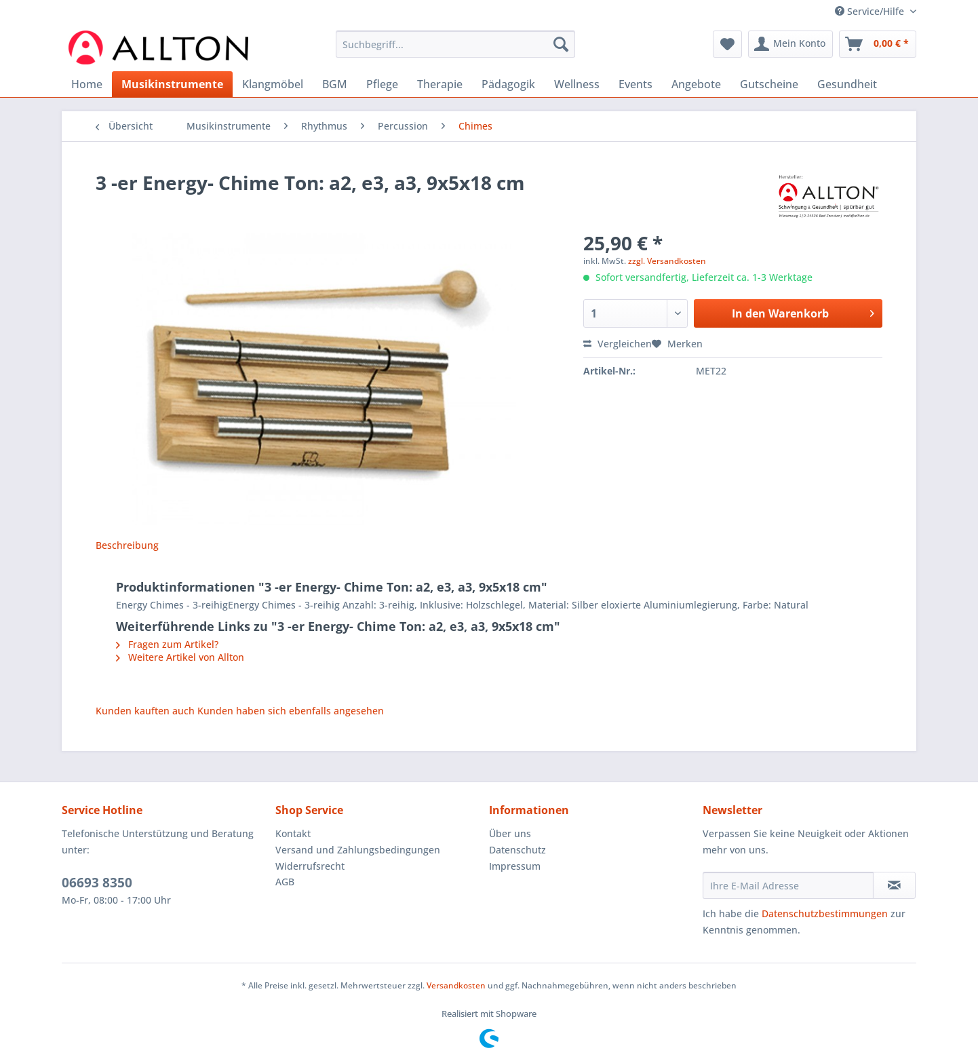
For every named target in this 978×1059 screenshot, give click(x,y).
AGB (284, 881)
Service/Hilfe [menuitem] (871, 11)
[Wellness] (577, 84)
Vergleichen (617, 343)
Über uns (510, 833)
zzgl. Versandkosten (667, 261)
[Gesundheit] (847, 84)
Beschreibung (127, 545)
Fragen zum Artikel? (167, 644)
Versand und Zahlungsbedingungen (357, 849)
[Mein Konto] (790, 44)
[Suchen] (561, 44)
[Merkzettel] (727, 44)
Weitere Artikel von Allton (180, 657)
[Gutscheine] (769, 84)
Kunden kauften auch (145, 710)
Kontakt (293, 833)
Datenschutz (517, 849)
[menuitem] (455, 51)
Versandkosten (456, 985)
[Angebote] (696, 84)
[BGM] (335, 84)
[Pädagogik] (508, 84)
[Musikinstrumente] (172, 84)
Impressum (515, 866)
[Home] (87, 84)
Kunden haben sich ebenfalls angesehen (290, 710)
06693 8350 (97, 882)
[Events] (635, 84)
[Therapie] (440, 84)
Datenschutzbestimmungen (825, 913)
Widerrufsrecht (310, 866)
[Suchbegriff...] (455, 44)
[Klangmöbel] (273, 84)
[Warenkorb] (877, 44)
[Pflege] (382, 84)
